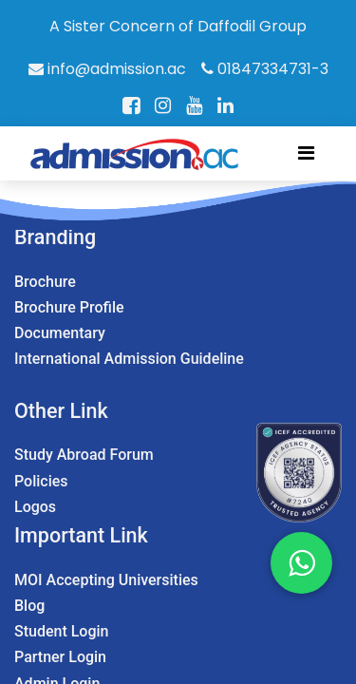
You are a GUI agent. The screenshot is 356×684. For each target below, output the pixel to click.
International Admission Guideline (129, 359)
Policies (41, 481)
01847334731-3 (264, 69)
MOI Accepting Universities (106, 580)
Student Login (61, 631)
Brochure (45, 282)
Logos (35, 507)
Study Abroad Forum (84, 455)
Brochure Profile (69, 307)
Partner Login (60, 657)
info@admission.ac (107, 69)
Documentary (59, 333)
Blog (29, 606)
